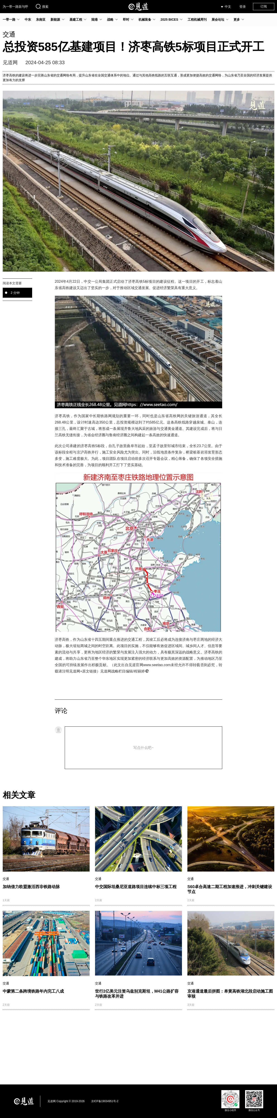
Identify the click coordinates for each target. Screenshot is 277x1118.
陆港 (94, 19)
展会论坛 (218, 19)
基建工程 (75, 19)
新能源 (55, 19)
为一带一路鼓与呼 (15, 6)
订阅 (263, 6)
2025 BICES (169, 19)
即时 (126, 19)
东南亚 (40, 19)
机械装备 (144, 19)
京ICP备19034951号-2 (104, 1101)
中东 (28, 19)
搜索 (41, 6)
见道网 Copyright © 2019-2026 (66, 1101)
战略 (110, 19)
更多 (237, 19)
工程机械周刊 (197, 19)
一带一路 (9, 19)
